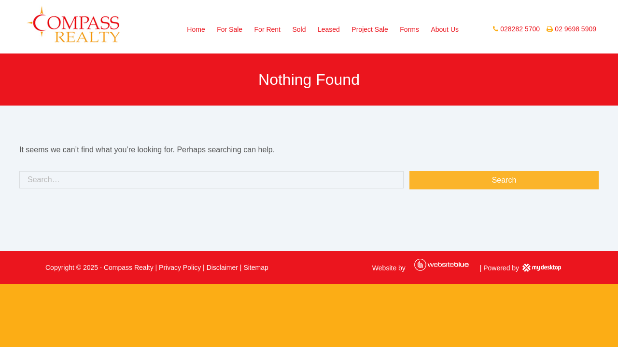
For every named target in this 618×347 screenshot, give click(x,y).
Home (196, 29)
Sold (299, 29)
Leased (329, 29)
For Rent (267, 29)
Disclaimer (222, 267)
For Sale (229, 29)
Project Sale (369, 29)
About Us (445, 29)
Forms (409, 29)
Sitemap (255, 267)
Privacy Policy (180, 267)
